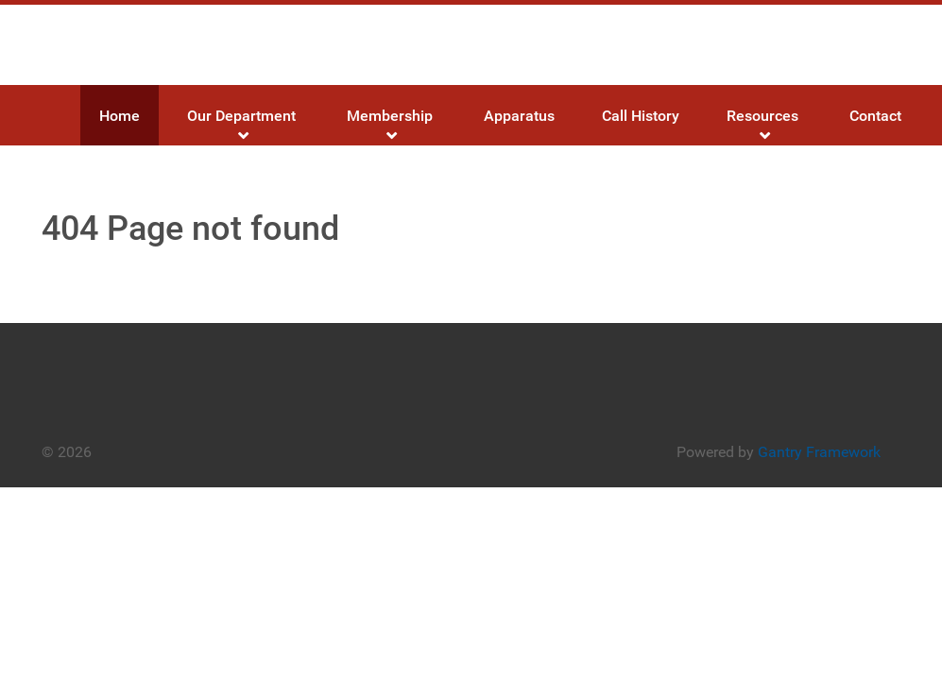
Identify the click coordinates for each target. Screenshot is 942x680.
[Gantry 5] (154, 45)
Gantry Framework (819, 452)
